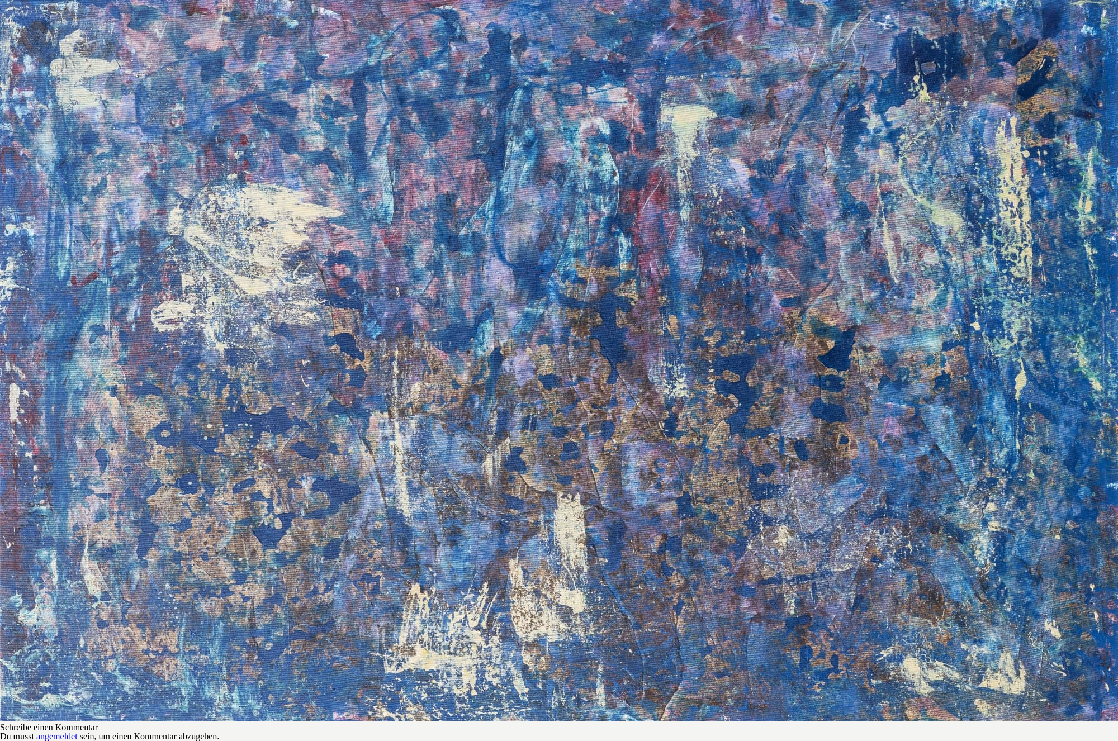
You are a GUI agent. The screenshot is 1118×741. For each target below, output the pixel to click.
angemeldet (57, 736)
